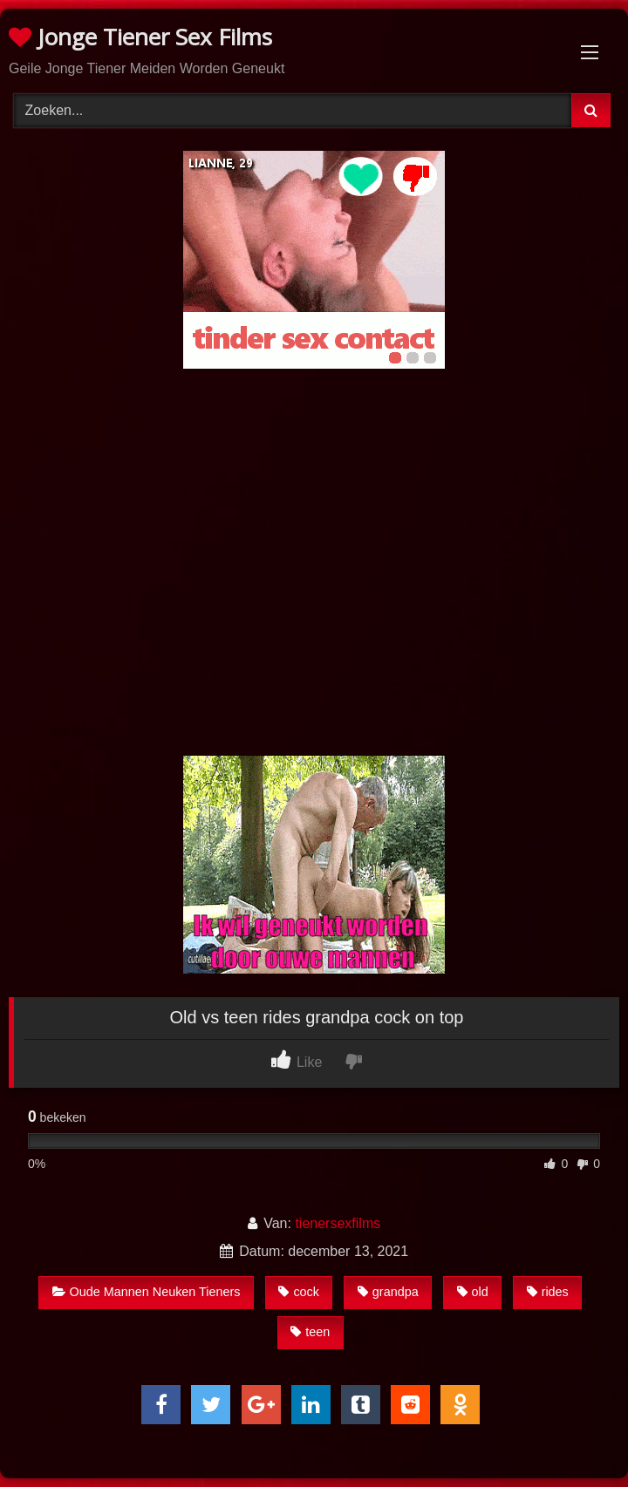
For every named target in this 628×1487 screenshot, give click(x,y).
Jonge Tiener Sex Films (140, 36)
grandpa (388, 1292)
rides (548, 1292)
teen (310, 1332)
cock (298, 1292)
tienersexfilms (337, 1223)
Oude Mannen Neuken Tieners (146, 1292)
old (472, 1292)
